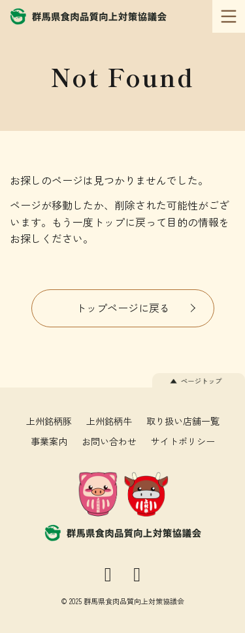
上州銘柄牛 (109, 420)
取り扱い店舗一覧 (183, 420)
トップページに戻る (123, 308)
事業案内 (49, 441)
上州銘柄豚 (49, 420)
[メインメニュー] (228, 16)
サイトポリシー (183, 441)
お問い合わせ (109, 441)
